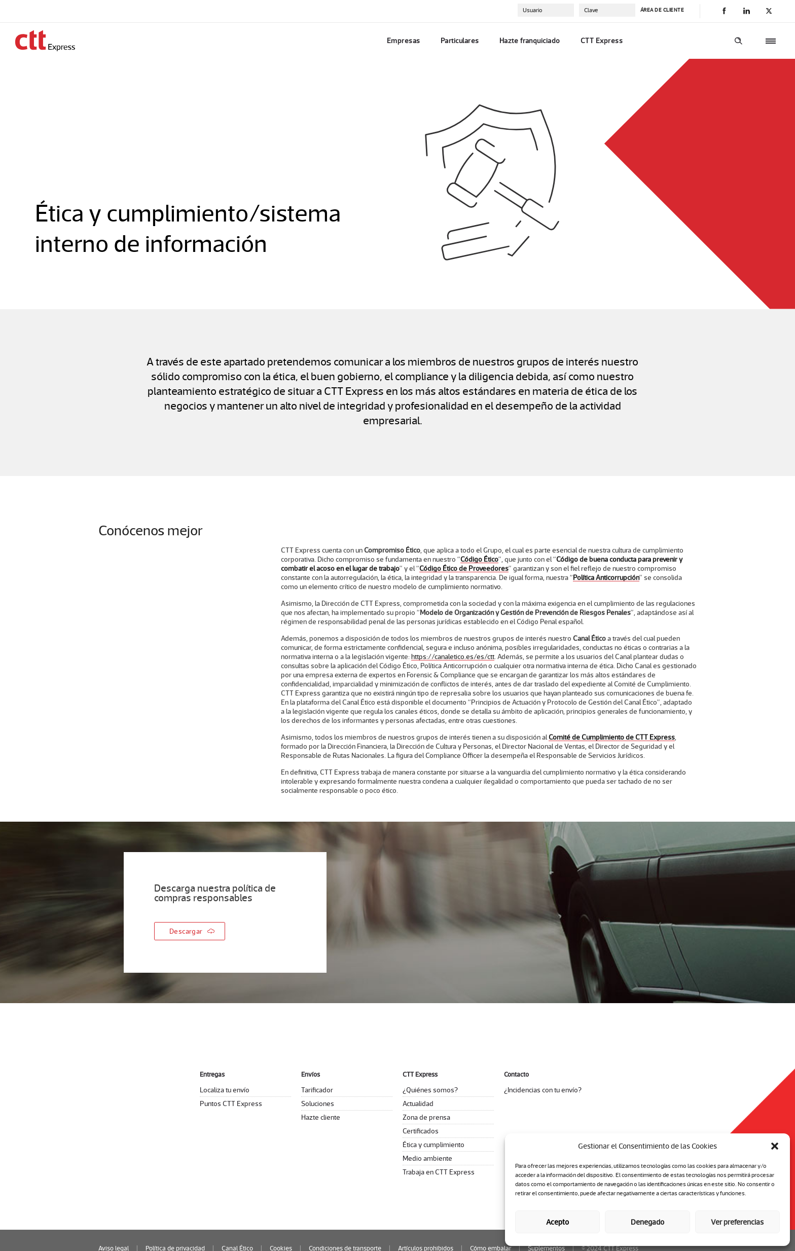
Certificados (421, 1131)
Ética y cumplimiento (433, 1144)
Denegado (647, 1222)
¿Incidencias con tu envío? (543, 1090)
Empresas (403, 40)
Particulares (460, 40)
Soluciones (317, 1103)
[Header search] (738, 41)
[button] (775, 1146)
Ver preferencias (737, 1222)
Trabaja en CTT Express (439, 1172)
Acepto (557, 1222)
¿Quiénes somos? (430, 1090)
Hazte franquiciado (529, 40)
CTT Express (602, 40)
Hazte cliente (320, 1117)
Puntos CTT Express (231, 1103)
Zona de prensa (426, 1117)
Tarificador (317, 1090)
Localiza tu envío (224, 1090)
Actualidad (418, 1103)
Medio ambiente (427, 1158)
